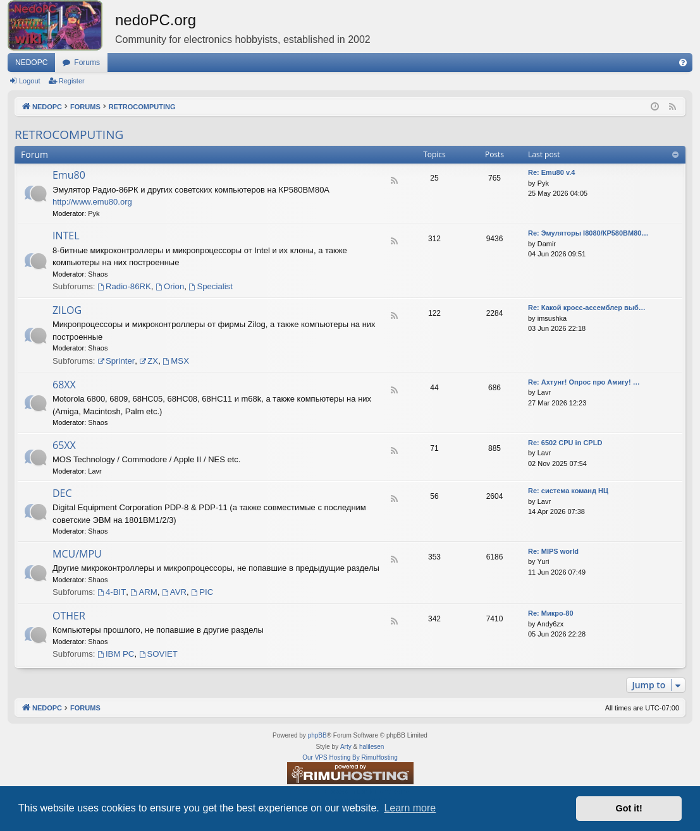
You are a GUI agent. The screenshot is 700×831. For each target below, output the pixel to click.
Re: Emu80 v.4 (551, 172)
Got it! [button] (629, 808)
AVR (174, 592)
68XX (64, 385)
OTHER (68, 616)
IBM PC (115, 654)
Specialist (211, 286)
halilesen (371, 746)
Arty (346, 746)
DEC (62, 493)
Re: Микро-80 (551, 613)
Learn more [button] (410, 808)
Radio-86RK (124, 286)
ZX (148, 361)
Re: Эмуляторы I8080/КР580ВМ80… (588, 233)
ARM (144, 592)
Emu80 (68, 175)
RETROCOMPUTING (69, 134)
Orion (170, 286)
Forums (87, 62)
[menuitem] (682, 62)
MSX (176, 361)
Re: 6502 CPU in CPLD (565, 442)
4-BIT (111, 592)
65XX (64, 445)
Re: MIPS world (553, 551)
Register (72, 81)
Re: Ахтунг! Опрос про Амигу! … (584, 382)
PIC (202, 592)
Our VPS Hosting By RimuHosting (350, 757)
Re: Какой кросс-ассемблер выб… (587, 307)
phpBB (317, 735)
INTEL (66, 235)
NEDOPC (31, 62)
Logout (29, 81)
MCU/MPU (77, 554)
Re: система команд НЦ (568, 490)
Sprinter (116, 361)
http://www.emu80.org (92, 201)
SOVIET (158, 654)
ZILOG (67, 310)
